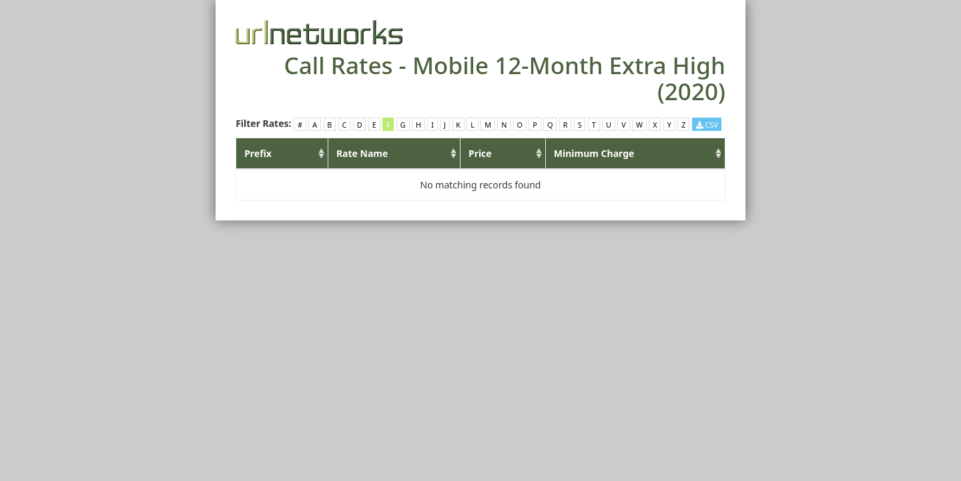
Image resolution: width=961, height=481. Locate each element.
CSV (707, 125)
